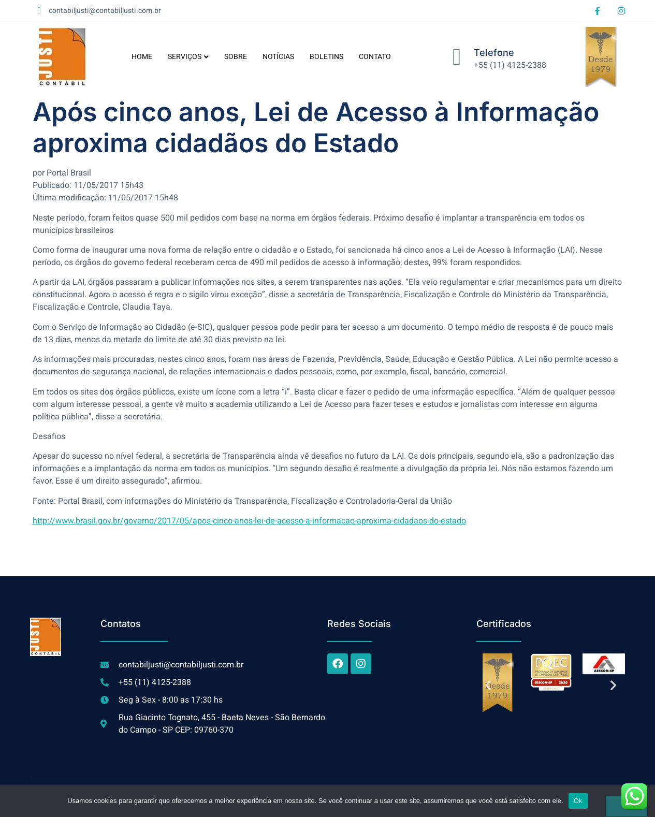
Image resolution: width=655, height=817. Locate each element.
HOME (142, 56)
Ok (578, 801)
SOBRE (235, 56)
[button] (488, 685)
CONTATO (375, 56)
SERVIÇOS (188, 56)
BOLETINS (326, 56)
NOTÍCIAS (278, 56)
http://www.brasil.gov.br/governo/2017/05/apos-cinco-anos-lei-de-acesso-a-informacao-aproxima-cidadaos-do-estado (249, 521)
